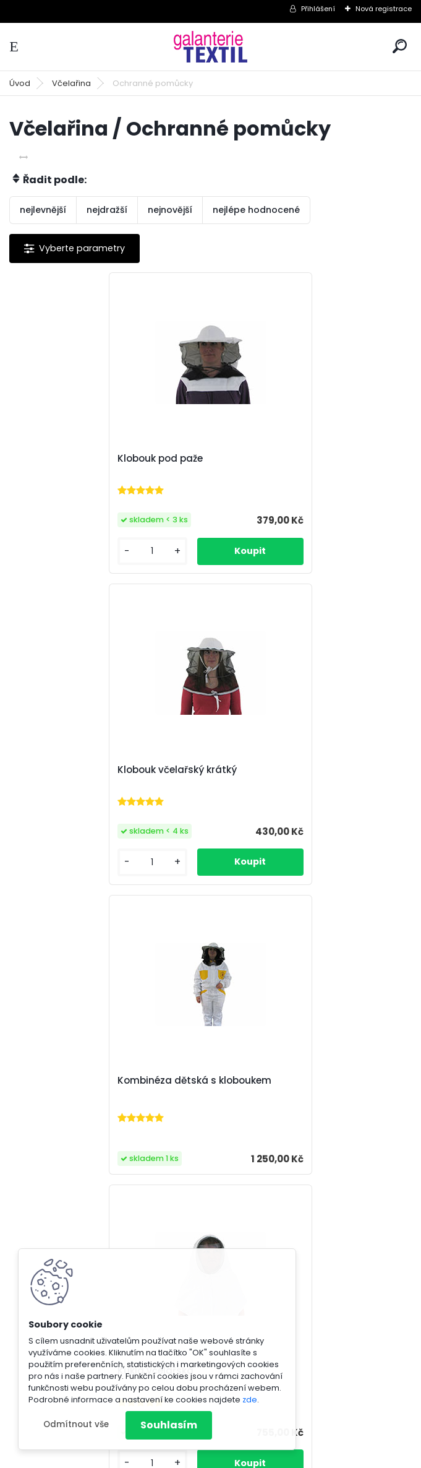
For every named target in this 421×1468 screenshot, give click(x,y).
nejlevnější (43, 210)
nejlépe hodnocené (256, 210)
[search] (400, 46)
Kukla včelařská (262, 770)
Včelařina (71, 83)
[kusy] (55, 551)
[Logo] (211, 47)
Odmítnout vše (76, 1424)
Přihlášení (318, 9)
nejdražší (107, 210)
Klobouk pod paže (65, 458)
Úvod (19, 83)
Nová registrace (383, 9)
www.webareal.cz (260, 1456)
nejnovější (170, 210)
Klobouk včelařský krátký (283, 458)
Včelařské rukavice (169, 1080)
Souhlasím (168, 1425)
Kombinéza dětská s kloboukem (100, 777)
